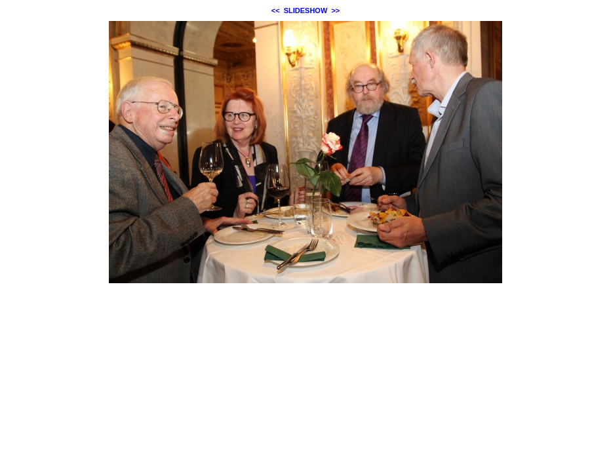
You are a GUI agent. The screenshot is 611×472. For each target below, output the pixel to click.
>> (335, 10)
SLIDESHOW (306, 10)
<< (275, 10)
